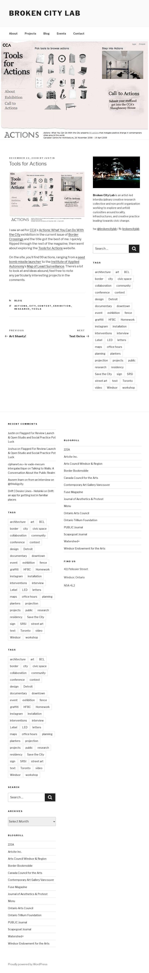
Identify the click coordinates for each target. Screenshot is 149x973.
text (115, 380)
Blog (46, 33)
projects (118, 360)
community (123, 285)
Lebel (98, 340)
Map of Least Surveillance (45, 266)
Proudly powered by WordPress (27, 964)
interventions (103, 333)
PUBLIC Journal (17, 922)
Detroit (113, 299)
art (117, 272)
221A (11, 844)
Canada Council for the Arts (25, 872)
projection (101, 360)
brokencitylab (130, 228)
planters (115, 353)
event (99, 312)
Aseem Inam (16, 479)
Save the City (103, 374)
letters (121, 340)
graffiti (99, 319)
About (13, 33)
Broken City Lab (45, 13)
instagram (101, 326)
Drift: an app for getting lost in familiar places (31, 495)
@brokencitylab (107, 228)
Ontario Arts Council (20, 908)
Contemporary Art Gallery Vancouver (31, 879)
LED (110, 340)
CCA (33, 230)
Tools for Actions (50, 248)
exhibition (62, 306)
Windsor (112, 387)
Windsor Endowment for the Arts (28, 943)
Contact (78, 33)
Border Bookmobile (20, 865)
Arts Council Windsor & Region (27, 858)
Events (61, 33)
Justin (49, 158)
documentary (103, 306)
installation (120, 326)
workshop (128, 387)
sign (119, 374)
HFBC (112, 319)
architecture (103, 272)
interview (123, 333)
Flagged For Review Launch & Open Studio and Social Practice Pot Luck (32, 437)
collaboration (103, 285)
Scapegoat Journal (19, 929)
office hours (114, 346)
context (45, 306)
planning (100, 353)
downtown (123, 306)
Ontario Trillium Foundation (24, 915)
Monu (11, 901)
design (99, 299)
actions (21, 306)
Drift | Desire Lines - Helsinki (25, 491)
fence (128, 312)
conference (102, 292)
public (131, 360)
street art (101, 380)
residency (117, 367)
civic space (125, 278)
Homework (128, 319)
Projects (30, 33)
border (99, 278)
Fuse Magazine (17, 887)
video (98, 387)
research (22, 309)
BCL (127, 272)
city (32, 306)
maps (98, 346)
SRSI (130, 374)
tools (37, 309)
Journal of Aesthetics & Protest (28, 894)
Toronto (128, 380)
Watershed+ (16, 936)
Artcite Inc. (15, 851)
